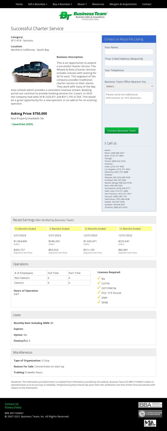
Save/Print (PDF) (22, 124)
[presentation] (125, 118)
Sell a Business (36, 4)
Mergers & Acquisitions (123, 4)
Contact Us (12, 403)
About (81, 4)
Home (19, 4)
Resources (98, 4)
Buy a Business (61, 4)
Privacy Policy (13, 407)
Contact (146, 4)
